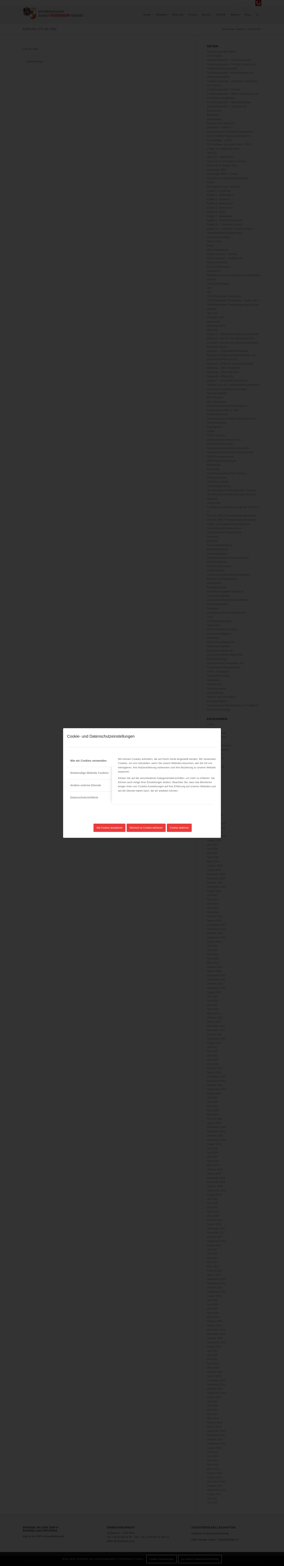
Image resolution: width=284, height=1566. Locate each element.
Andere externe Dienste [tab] (85, 785)
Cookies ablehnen (179, 827)
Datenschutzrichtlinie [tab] (84, 797)
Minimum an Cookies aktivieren (146, 827)
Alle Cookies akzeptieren (109, 827)
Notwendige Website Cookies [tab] (89, 772)
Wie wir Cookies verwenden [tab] (88, 760)
